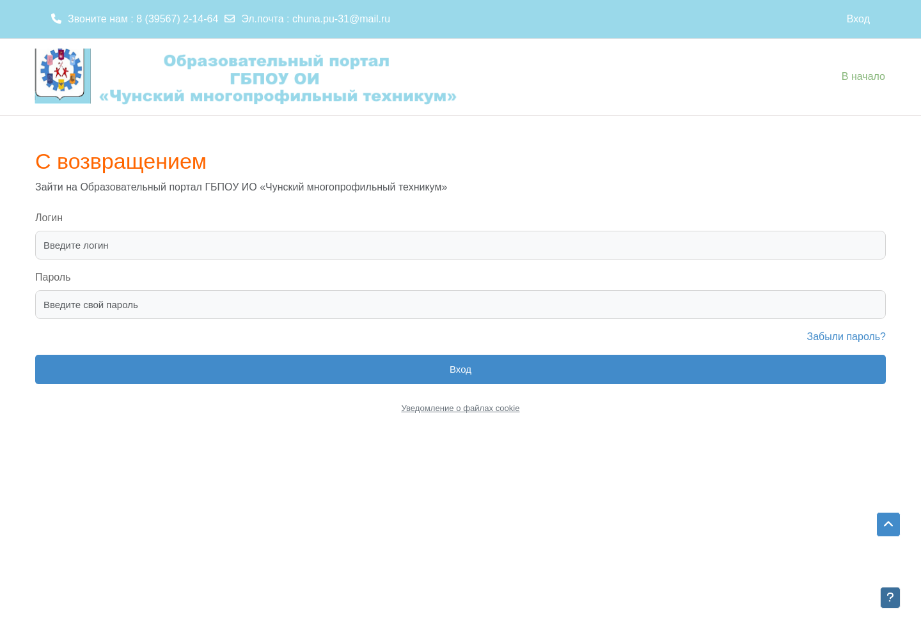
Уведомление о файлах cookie (460, 408)
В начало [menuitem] (863, 76)
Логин (49, 217)
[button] (888, 525)
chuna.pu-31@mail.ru (341, 18)
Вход (858, 18)
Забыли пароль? (846, 336)
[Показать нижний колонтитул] (890, 598)
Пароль (53, 277)
